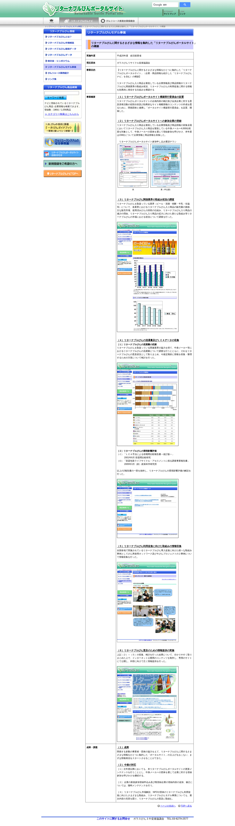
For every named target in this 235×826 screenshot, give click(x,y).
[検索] (163, 5)
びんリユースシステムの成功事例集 (63, 142)
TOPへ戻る (185, 806)
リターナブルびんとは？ (63, 37)
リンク (185, 13)
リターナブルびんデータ (63, 55)
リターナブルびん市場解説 (63, 43)
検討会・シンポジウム (63, 61)
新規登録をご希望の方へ (63, 163)
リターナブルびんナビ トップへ (63, 173)
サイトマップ (169, 13)
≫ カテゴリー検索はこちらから (62, 114)
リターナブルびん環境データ (63, 49)
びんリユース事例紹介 (63, 73)
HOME (51, 20)
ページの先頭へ (166, 806)
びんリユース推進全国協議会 (118, 20)
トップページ (50, 26)
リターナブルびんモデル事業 (70, 26)
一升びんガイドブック (63, 127)
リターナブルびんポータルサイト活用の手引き (63, 153)
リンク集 (63, 79)
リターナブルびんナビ (79, 20)
